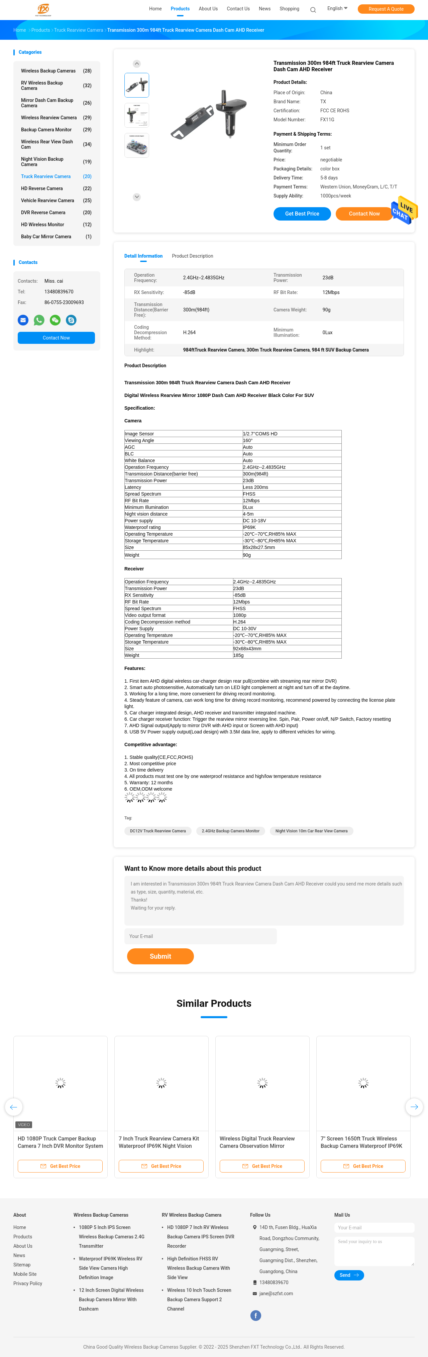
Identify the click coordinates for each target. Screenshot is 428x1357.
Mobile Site (25, 1274)
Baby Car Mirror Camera (56, 236)
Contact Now (56, 338)
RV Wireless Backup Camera (56, 85)
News (19, 1255)
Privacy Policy (27, 1283)
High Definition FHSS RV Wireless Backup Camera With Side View (198, 1268)
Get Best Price (302, 214)
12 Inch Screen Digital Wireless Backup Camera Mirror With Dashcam (111, 1299)
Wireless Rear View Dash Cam (56, 144)
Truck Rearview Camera (56, 176)
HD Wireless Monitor (56, 224)
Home (19, 1227)
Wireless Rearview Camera (56, 117)
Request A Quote (386, 9)
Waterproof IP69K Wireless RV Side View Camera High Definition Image (110, 1268)
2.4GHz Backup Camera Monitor (230, 831)
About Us (22, 1246)
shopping (289, 8)
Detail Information (143, 256)
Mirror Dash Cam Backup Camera (56, 103)
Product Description (192, 256)
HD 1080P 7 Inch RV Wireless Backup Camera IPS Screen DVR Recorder (200, 1237)
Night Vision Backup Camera (56, 161)
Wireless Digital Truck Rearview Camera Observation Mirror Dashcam (257, 1146)
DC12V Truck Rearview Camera (158, 831)
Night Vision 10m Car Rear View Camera (312, 831)
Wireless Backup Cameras (56, 70)
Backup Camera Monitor (56, 129)
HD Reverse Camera (56, 188)
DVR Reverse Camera (56, 212)
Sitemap (21, 1264)
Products (22, 1236)
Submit (160, 956)
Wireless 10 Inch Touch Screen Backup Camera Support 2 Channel (199, 1299)
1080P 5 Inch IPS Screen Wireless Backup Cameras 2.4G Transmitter (111, 1237)
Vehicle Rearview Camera (56, 200)
